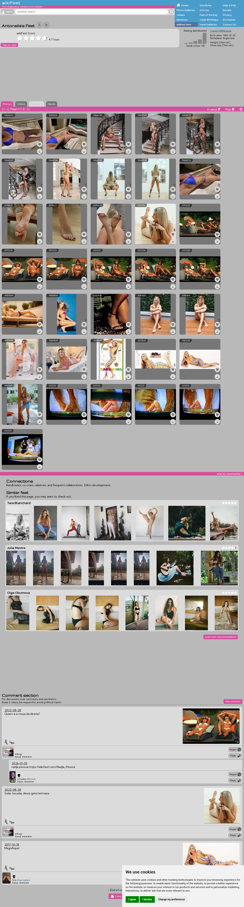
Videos (180, 15)
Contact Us (229, 24)
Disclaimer (229, 20)
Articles (204, 10)
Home (184, 5)
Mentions (181, 20)
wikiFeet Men (183, 24)
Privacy (227, 15)
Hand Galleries (208, 24)
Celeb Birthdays (209, 20)
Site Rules (205, 5)
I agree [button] (132, 899)
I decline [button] (147, 899)
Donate (227, 10)
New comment (232, 701)
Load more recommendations (220, 637)
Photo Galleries (185, 10)
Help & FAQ (229, 5)
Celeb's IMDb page (221, 30)
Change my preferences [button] (171, 899)
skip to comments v (229, 473)
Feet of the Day (209, 15)
